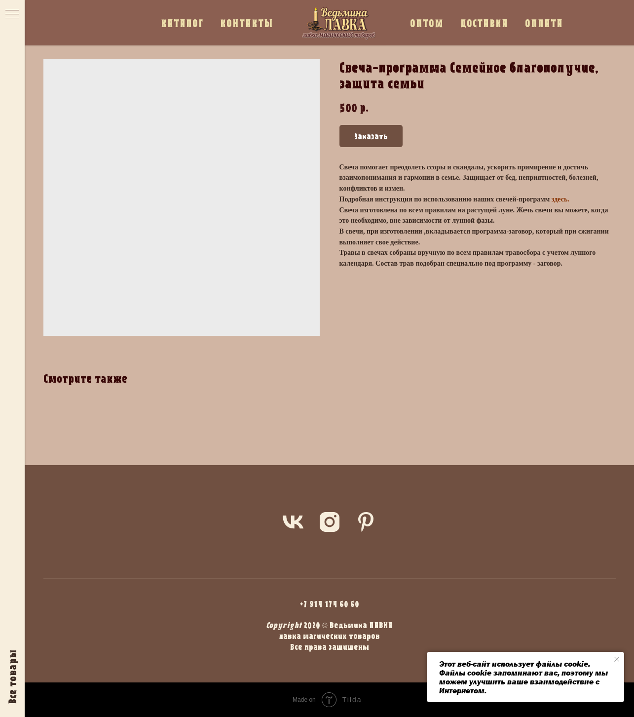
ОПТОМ (427, 23)
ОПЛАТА (544, 23)
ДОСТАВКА (484, 23)
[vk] (293, 522)
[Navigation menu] (12, 15)
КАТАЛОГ (182, 23)
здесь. (560, 199)
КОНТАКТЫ (246, 23)
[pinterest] (366, 522)
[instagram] (329, 522)
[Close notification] (617, 659)
